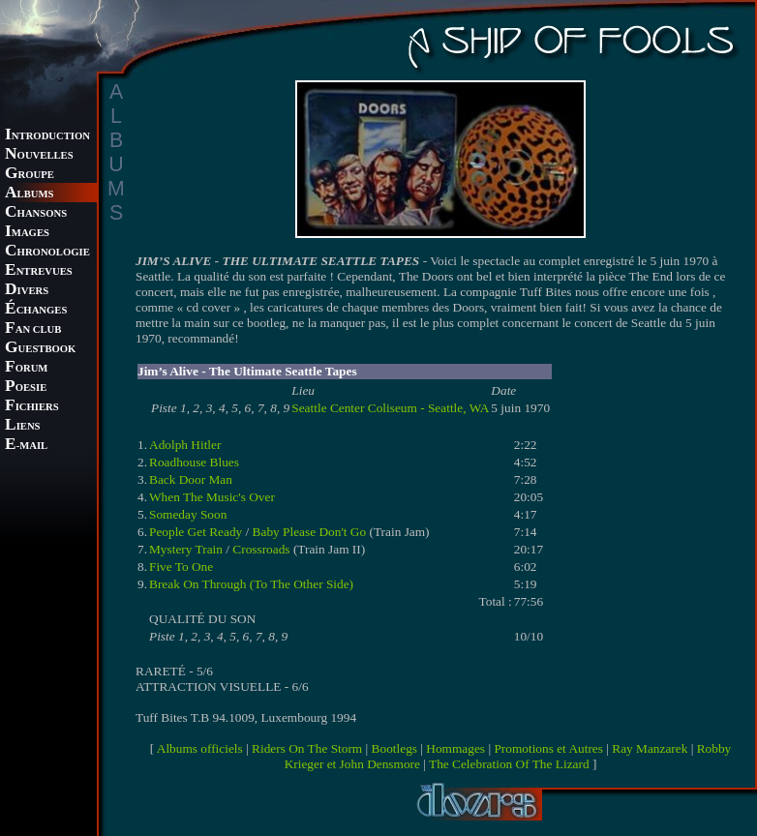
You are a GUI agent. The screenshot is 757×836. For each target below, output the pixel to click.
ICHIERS (32, 407)
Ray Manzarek (649, 748)
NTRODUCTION (47, 136)
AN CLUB (33, 329)
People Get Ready (195, 531)
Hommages (455, 748)
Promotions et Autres (548, 748)
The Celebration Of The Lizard (509, 764)
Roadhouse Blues (194, 462)
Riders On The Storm (307, 748)
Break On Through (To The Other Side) (251, 584)
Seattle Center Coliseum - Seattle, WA (390, 408)
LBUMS (29, 194)
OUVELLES (39, 155)
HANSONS (36, 213)
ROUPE (29, 174)
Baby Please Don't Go (310, 531)
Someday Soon (188, 514)
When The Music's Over (212, 497)
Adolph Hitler (185, 444)
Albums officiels (200, 748)
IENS (22, 426)
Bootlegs (394, 748)
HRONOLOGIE (47, 252)
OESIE (25, 387)
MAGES (27, 232)
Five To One (181, 566)
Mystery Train (186, 549)
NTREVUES (39, 271)
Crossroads (260, 549)
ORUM (26, 368)
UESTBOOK (40, 348)
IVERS (26, 290)
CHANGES (36, 310)
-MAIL (26, 445)
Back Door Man (190, 479)
